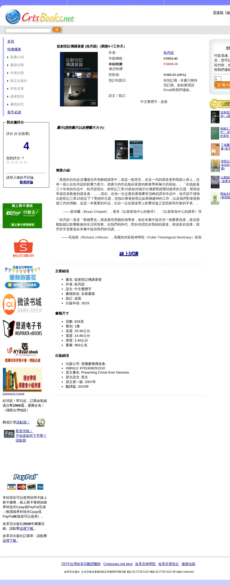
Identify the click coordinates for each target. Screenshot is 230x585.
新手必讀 (14, 112)
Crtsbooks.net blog (117, 564)
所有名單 (15, 89)
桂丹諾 (168, 53)
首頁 (10, 41)
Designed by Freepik (13, 393)
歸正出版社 (17, 81)
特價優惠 (14, 49)
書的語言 (15, 104)
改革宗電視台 (168, 564)
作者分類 (15, 73)
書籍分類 (15, 65)
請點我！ (23, 422)
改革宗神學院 (145, 564)
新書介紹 (15, 57)
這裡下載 (27, 528)
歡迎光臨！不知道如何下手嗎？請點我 (31, 435)
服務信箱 (188, 564)
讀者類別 (15, 96)
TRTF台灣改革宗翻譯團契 (81, 564)
